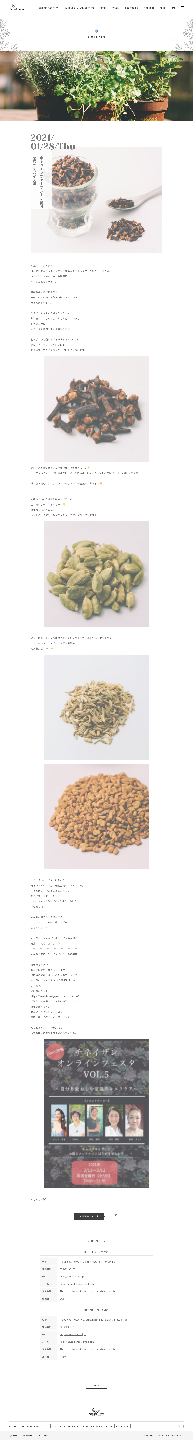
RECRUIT (117, 1426)
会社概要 (13, 1435)
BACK (96, 1385)
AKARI (163, 8)
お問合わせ (48, 1435)
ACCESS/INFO (102, 1426)
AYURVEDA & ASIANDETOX (79, 8)
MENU (103, 8)
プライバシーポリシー (30, 1435)
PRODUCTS (131, 8)
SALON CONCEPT (49, 8)
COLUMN (149, 8)
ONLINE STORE (130, 1426)
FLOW (115, 8)
